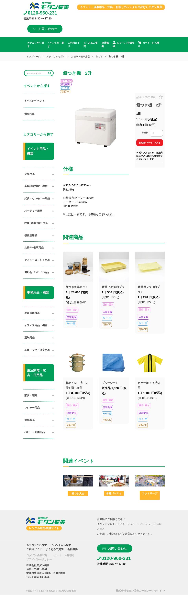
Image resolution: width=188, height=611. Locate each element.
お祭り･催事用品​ (34, 247)
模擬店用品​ (30, 235)
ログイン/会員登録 (37, 555)
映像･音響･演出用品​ (36, 223)
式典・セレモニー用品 (37, 198)
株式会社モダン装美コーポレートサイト (139, 590)
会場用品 (29, 173)
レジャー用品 (32, 407)
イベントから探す (56, 44)
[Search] (36, 73)
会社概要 (105, 44)
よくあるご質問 (90, 44)
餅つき (99, 56)
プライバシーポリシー (39, 559)
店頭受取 (66, 84)
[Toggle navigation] (25, 6)
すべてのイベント (34, 100)
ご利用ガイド (74, 44)
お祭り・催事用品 (80, 56)
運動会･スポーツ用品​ (36, 272)
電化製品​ (29, 420)
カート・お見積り (64, 555)
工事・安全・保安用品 (37, 349)
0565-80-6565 (42, 576)
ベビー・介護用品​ (34, 432)
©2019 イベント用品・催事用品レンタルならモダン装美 (51, 591)
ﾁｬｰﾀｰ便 (65, 88)
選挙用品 (29, 337)
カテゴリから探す (35, 44)
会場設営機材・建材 (35, 186)
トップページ (33, 56)
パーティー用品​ (33, 210)
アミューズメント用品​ (37, 259)
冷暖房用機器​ (32, 312)
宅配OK (65, 91)
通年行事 (29, 114)
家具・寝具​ (30, 395)
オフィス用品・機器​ (35, 325)
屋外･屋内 (66, 81)
